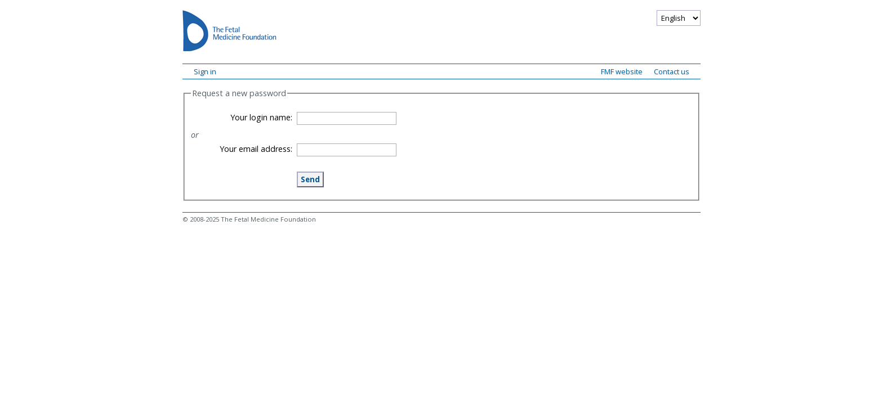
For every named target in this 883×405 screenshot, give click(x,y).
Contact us (671, 71)
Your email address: (256, 148)
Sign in (205, 71)
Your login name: (261, 117)
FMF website (622, 71)
